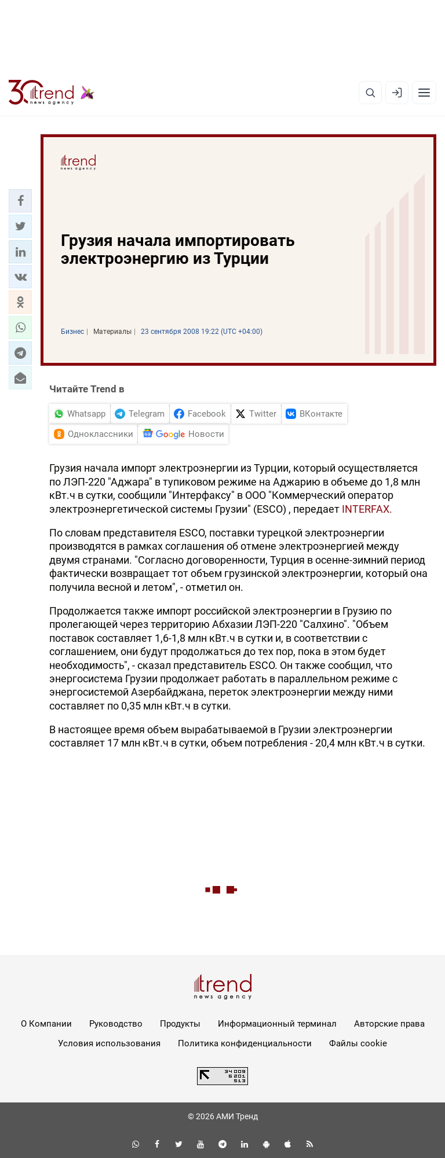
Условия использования (109, 1043)
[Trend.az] (51, 92)
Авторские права (389, 1024)
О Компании (46, 1024)
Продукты (180, 1024)
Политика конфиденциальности (245, 1043)
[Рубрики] (424, 92)
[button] (20, 200)
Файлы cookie (358, 1043)
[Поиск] (370, 92)
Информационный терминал (277, 1024)
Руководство (116, 1024)
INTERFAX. (367, 509)
